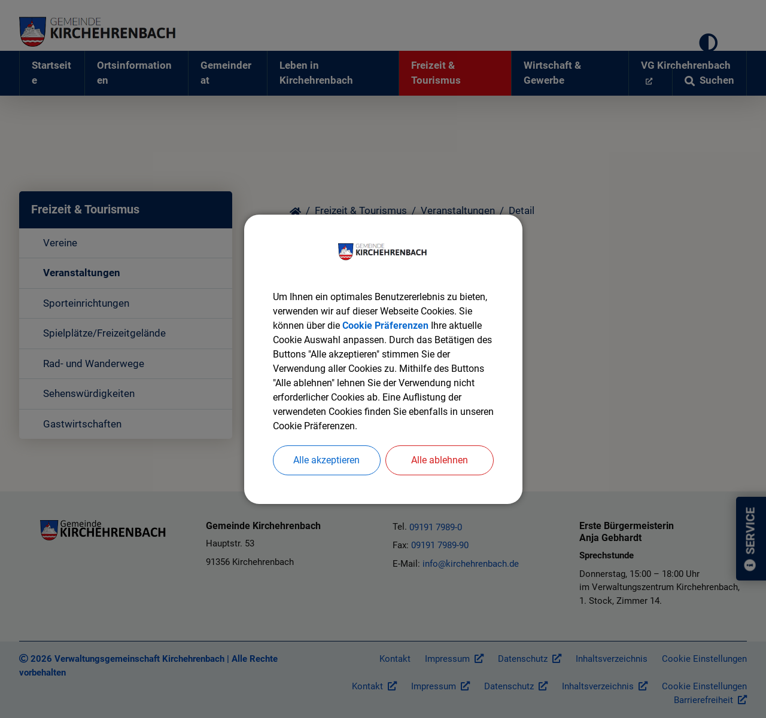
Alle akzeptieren (326, 460)
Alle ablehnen (439, 460)
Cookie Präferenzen (385, 325)
